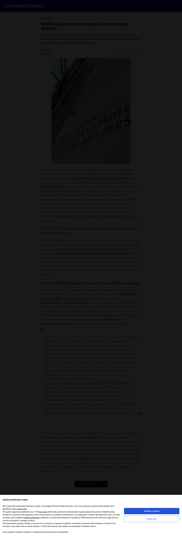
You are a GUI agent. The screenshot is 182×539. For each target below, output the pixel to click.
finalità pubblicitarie (32, 518)
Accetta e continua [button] (151, 511)
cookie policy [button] (21, 509)
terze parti (43, 512)
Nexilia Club (152, 519)
